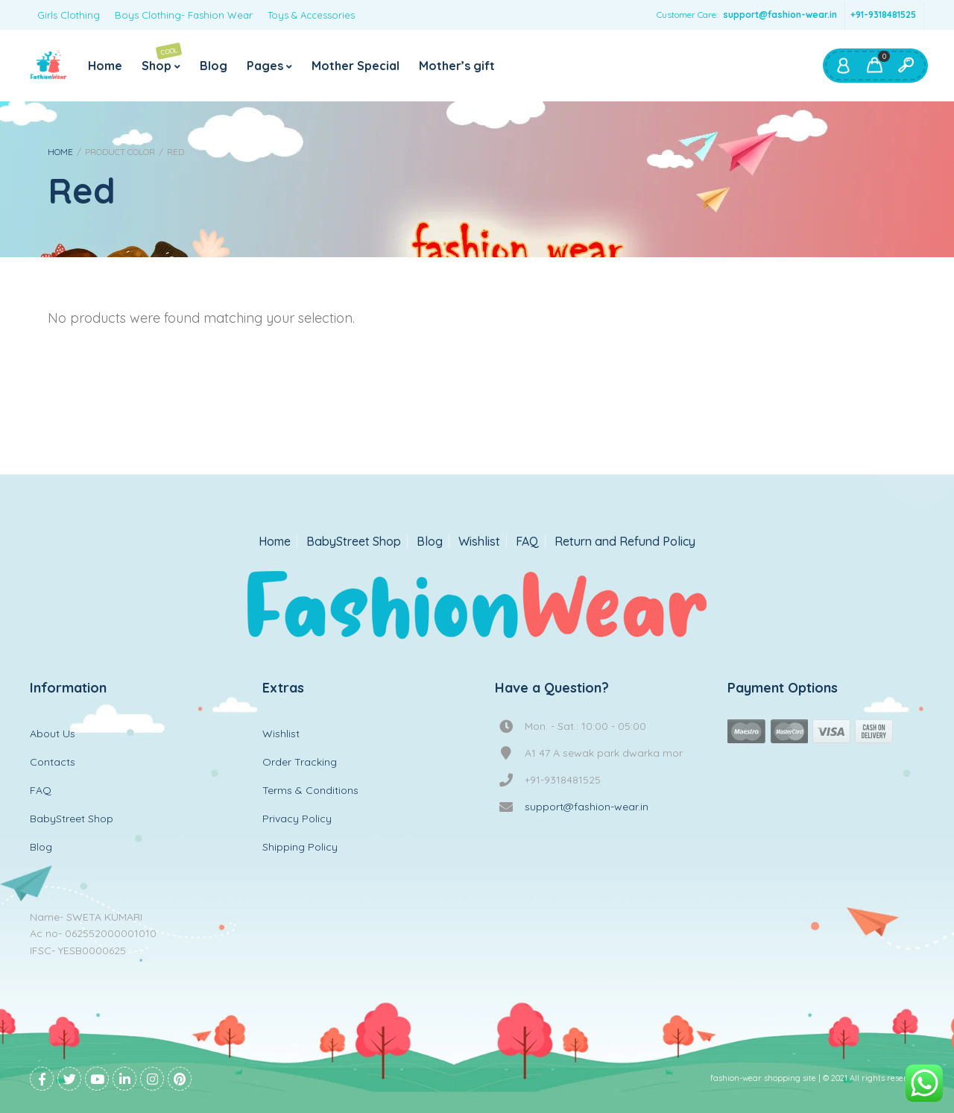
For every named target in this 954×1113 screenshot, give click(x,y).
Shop (162, 57)
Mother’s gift (457, 65)
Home (105, 65)
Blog (213, 65)
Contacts (52, 762)
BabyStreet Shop (353, 542)
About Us (52, 733)
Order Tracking (299, 762)
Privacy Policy (297, 818)
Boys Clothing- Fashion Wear (184, 15)
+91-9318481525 (883, 14)
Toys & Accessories (311, 15)
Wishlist (479, 542)
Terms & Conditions (310, 790)
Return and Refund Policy (625, 542)
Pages (265, 65)
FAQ (527, 542)
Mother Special (355, 65)
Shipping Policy (300, 847)
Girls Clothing (68, 15)
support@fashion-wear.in (780, 14)
